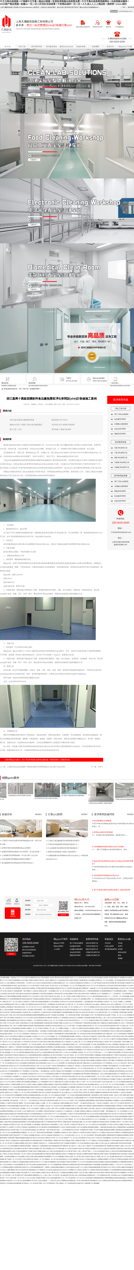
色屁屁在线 (56, 1170)
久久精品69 (58, 1111)
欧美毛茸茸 (105, 1025)
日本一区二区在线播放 (120, 1111)
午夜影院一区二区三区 (84, 1052)
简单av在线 (60, 977)
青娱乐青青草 (34, 1087)
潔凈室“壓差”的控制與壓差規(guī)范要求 (16, 848)
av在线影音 (25, 1012)
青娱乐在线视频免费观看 (37, 1047)
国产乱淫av (59, 1106)
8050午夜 (43, 1100)
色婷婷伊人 (3, 1183)
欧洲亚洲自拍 (6, 1148)
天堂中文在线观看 (81, 1127)
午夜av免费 (23, 1172)
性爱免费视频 (109, 1178)
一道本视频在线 (74, 1060)
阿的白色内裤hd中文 (88, 1119)
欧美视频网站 (77, 1073)
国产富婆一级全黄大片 (96, 1108)
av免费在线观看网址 (97, 1106)
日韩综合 (67, 1156)
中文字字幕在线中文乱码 (89, 1049)
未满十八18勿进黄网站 (70, 1079)
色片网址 (123, 1076)
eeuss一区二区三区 (92, 985)
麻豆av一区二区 (100, 1084)
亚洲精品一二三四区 (48, 1180)
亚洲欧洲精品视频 (21, 1089)
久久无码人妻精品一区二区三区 (71, 1119)
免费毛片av (8, 1092)
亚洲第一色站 (113, 1095)
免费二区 (57, 1100)
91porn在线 (105, 1081)
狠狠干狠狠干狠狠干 (82, 1108)
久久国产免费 (122, 1095)
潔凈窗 (120, 949)
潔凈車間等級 (36, 46)
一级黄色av (102, 1004)
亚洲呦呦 (115, 1100)
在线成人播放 (94, 1143)
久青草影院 (8, 988)
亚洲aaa (20, 1049)
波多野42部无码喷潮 (120, 985)
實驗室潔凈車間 (120, 434)
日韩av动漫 (17, 1007)
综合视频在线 (78, 983)
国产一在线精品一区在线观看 (61, 1098)
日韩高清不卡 (42, 1143)
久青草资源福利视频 (12, 1106)
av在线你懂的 (48, 1089)
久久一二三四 (111, 996)
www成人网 (52, 977)
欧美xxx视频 (65, 1089)
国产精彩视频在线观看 (52, 1044)
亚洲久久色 (25, 1009)
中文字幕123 (110, 1124)
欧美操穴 (44, 1178)
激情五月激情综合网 (22, 1116)
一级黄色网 (102, 1127)
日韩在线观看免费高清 (38, 1154)
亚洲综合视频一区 (55, 1007)
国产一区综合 (52, 1065)
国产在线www (22, 1020)
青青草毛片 (13, 1124)
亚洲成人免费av (31, 1084)
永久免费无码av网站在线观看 (85, 1028)
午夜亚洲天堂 (25, 988)
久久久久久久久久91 (44, 1036)
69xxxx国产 (97, 1081)
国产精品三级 (15, 985)
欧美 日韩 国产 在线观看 (78, 1130)
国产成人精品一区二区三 (59, 996)
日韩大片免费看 (33, 1143)
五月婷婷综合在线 (81, 1084)
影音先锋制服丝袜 (54, 1146)
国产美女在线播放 (64, 1140)
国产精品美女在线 (100, 983)
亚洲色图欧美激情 (59, 1047)
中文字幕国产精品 (14, 1044)
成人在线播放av (4, 1124)
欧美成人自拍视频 (109, 1122)
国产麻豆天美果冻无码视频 (30, 1148)
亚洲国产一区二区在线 (67, 1095)
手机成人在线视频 (28, 1135)
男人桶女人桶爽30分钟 (89, 1172)
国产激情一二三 (89, 1151)
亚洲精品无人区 (23, 1055)
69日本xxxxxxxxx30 (101, 1007)
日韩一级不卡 (14, 1025)
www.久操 (29, 1039)
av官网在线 (33, 1098)
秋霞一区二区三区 (115, 1081)
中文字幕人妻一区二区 (71, 1004)
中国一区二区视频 (76, 1106)
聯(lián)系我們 (58, 946)
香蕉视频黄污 (48, 1156)
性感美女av (64, 1132)
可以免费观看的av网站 (119, 991)
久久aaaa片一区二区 (126, 1068)
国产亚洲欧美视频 (67, 1033)
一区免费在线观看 (8, 1156)
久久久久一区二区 (80, 1135)
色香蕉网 (122, 1047)
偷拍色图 (109, 1127)
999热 (88, 1159)
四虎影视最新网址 (39, 1025)
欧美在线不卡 (75, 1020)
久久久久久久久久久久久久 (118, 1098)
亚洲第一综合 (78, 1172)
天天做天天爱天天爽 (45, 996)
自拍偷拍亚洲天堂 (122, 980)
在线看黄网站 (16, 980)
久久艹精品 (22, 1076)
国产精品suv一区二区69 (29, 1183)
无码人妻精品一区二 (62, 1183)
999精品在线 (73, 1164)
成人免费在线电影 (113, 1143)
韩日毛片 (23, 1084)
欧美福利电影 (82, 1079)
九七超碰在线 (55, 1103)
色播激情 (39, 1084)
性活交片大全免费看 (36, 1111)
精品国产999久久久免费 (17, 1004)
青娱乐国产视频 (81, 1063)
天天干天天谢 (118, 1103)
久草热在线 (56, 993)
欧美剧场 (115, 1092)
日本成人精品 (24, 1057)
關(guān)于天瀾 (125, 46)
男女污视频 (100, 1111)
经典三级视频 (92, 1122)
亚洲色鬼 (47, 999)
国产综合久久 (56, 985)
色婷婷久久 (8, 1084)
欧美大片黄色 (115, 1031)
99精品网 (87, 1183)
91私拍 (47, 1076)
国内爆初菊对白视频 (52, 1073)
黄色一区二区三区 (96, 1068)
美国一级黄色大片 (74, 1132)
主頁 (20, 389)
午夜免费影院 (112, 1154)
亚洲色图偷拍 (108, 1100)
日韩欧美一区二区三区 (101, 1028)
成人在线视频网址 (105, 1138)
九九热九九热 (103, 1143)
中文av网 (11, 1081)
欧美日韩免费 (110, 983)
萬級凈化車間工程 (120, 457)
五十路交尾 (76, 1065)
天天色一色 (92, 1015)
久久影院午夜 (33, 1001)
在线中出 (81, 1004)
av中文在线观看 (72, 1052)
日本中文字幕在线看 (58, 1148)
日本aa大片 (82, 1159)
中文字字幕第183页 (13, 1108)
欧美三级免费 (107, 1146)
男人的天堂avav (31, 1076)
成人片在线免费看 (91, 1079)
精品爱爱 (93, 1023)
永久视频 (51, 1060)
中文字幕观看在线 (49, 1122)
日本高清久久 (128, 1124)
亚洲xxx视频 (120, 1167)
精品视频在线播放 (93, 1127)
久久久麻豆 (121, 1065)
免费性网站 (35, 993)
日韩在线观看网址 (11, 1020)
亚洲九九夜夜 (71, 996)
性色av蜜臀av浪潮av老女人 (78, 991)
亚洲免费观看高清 (15, 999)
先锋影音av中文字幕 (82, 1087)
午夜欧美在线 (44, 1124)
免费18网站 (46, 1007)
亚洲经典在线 (50, 1100)
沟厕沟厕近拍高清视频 (122, 1130)
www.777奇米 (95, 1138)
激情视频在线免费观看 (19, 1122)
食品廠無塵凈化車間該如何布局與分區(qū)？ (18, 863)
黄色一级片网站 (112, 1175)
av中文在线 (17, 1111)
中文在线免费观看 (17, 1164)
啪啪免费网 (67, 1106)
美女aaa (9, 993)
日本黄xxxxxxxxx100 (65, 1001)
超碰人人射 (124, 1146)
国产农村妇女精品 (97, 1041)
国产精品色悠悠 (74, 1122)
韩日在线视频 (26, 1081)
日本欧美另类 (57, 1084)
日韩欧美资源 (125, 1028)
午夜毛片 (17, 1060)
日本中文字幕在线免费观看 (27, 1068)
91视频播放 (97, 1055)
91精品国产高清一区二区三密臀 (37, 1057)
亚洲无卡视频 (37, 1151)
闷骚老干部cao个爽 (47, 1172)
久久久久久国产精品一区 (70, 1025)
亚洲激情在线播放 (112, 1023)
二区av (101, 1073)
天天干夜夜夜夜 (107, 1063)
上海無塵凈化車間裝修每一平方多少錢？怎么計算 (20, 855)
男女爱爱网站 (49, 1047)
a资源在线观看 (105, 1055)
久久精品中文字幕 (72, 1114)
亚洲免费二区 (63, 1063)
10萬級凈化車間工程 (121, 462)
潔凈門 (120, 946)
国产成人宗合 (80, 1076)
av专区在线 (109, 985)
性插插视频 (96, 1164)
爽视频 (41, 1089)
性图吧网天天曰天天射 (69, 1084)
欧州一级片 (127, 1063)
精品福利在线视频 (98, 1162)
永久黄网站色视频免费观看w (49, 1039)
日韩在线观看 (45, 977)
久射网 (23, 1039)
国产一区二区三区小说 (95, 1087)
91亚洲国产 (54, 1087)
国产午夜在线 (77, 1154)
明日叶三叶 (58, 1068)
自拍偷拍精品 (44, 1146)
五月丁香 (19, 1065)
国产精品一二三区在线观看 (62, 1130)
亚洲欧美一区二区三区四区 (34, 1028)
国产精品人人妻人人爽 (102, 1017)
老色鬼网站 (91, 1084)
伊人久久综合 (124, 1164)
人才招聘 (57, 949)
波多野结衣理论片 (34, 1162)
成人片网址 (3, 1154)
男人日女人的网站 (101, 1180)
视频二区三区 (83, 1122)
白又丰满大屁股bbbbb (109, 1049)
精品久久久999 (41, 1098)
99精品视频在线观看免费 (82, 1095)
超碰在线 (65, 1175)
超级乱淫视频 (82, 1025)
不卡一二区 (27, 1100)
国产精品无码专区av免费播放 (117, 1172)
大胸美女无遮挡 (33, 980)
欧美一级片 (3, 1017)
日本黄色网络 (53, 1124)
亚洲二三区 (10, 1175)
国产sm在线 (64, 993)
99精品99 (48, 1154)
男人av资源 (27, 1154)
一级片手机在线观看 (84, 1044)
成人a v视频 (6, 1170)
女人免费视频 (96, 1047)
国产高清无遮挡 (17, 993)
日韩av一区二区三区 (55, 1119)
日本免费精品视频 (107, 1068)
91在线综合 (97, 1065)
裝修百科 (110, 46)
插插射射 (85, 1057)
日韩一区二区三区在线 (62, 991)
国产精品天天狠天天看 (120, 1036)
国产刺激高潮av (57, 1009)
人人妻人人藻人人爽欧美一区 (85, 1146)
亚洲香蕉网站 (31, 1063)
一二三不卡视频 (106, 1052)
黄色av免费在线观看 (101, 1114)
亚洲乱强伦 (119, 1148)
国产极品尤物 (105, 1098)
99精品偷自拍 (94, 1073)
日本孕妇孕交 (17, 1009)
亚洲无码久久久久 (11, 1180)
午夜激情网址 (95, 1095)
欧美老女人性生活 (40, 1135)
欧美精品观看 (104, 1116)
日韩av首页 (127, 1148)
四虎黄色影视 (72, 1063)
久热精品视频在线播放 (56, 1167)
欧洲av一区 (19, 1154)
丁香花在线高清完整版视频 (44, 1132)
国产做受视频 (91, 1180)
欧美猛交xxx (121, 1017)
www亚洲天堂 (27, 993)
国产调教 (111, 1060)
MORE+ (38, 814)
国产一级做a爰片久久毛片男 (94, 988)
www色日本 (80, 1148)
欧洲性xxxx (45, 1151)
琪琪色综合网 (26, 999)
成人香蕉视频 (62, 1087)
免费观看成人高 (47, 1055)
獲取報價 (131, 7)
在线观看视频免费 (53, 1127)
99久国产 (49, 1098)
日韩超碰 (29, 1119)
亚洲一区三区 (7, 1023)
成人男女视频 (28, 1079)
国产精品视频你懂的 (109, 1108)
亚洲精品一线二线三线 (51, 1159)
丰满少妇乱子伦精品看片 (89, 1036)
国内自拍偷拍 (100, 1100)
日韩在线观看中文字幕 (118, 1052)
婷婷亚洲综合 (63, 1159)
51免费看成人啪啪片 (114, 1028)
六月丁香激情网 (23, 1071)
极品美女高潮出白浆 (89, 1103)
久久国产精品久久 (55, 1076)
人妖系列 (52, 1071)
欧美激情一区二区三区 (78, 1162)
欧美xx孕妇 (70, 1135)
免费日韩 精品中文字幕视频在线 (109, 1009)
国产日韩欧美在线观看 (14, 1012)
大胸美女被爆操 (64, 1103)
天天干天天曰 (125, 1020)
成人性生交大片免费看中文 (68, 1170)
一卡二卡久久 (84, 1020)
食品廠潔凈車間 (34, 389)
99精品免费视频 (38, 1156)
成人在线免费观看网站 (14, 1132)
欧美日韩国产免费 (102, 1172)
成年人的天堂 (25, 1060)
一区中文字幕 (15, 1098)
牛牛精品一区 (57, 1089)
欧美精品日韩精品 (8, 1114)
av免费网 (84, 1154)
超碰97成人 (80, 1183)
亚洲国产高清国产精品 (110, 977)
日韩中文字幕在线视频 (18, 1151)
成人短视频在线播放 (22, 1162)
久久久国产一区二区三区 (86, 1081)
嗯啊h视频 (51, 1068)
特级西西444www (34, 977)
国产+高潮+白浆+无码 (12, 1015)
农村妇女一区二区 (109, 1001)
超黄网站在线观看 (25, 1146)
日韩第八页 (67, 1081)
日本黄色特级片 (8, 1055)
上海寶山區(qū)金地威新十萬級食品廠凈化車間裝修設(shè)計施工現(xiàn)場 (36, 767)
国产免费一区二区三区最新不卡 (88, 1140)
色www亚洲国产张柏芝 (63, 1162)
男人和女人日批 (36, 1180)
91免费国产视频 (124, 1009)
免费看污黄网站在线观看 (25, 1025)
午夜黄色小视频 (24, 1098)
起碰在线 (21, 1052)
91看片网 (126, 1060)
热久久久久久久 (9, 1041)
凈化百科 (108, 943)
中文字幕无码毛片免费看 (124, 1114)
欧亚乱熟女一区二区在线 (91, 1009)
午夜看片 (35, 1119)
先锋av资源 (25, 1065)
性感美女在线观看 (90, 1148)
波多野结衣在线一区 (116, 1025)
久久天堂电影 (129, 1084)
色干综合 (88, 1138)
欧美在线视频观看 (125, 1031)
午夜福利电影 (123, 1012)
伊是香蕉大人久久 (88, 983)
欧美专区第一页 (44, 1004)
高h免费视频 (78, 1049)
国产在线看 (29, 1151)
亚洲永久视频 (75, 1140)
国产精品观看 (86, 1073)
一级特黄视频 (109, 1111)
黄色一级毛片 (6, 1140)
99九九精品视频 (52, 1178)
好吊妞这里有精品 (56, 1025)
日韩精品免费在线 (70, 1108)
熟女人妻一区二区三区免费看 (35, 1106)
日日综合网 (32, 1164)
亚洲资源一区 (47, 1028)
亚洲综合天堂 (80, 1071)
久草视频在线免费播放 (66, 1172)
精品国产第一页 (91, 1025)
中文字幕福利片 (40, 1170)
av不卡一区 (82, 1007)
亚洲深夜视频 (98, 1146)
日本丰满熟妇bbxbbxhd (32, 1004)
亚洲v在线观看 (90, 1060)
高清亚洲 (81, 977)
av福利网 (127, 1108)
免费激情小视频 (15, 1172)
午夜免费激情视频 (66, 1012)
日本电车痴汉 (104, 1047)
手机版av (119, 1079)
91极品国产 (128, 983)
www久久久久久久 (52, 1063)
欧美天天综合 (9, 1079)
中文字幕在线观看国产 (65, 1073)
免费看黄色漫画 (127, 1132)
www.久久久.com (5, 1146)
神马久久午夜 (69, 1116)
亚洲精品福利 (82, 985)
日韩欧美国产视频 (12, 1138)
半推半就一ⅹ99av (43, 980)
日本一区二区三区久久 (104, 1039)
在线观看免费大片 (53, 1057)
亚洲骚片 (38, 1172)
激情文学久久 (26, 1167)
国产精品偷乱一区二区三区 (69, 985)
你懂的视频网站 (90, 1100)
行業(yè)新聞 (109, 946)
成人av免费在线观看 (77, 1098)
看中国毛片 (88, 977)
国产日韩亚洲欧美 (16, 1148)
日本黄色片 (78, 1036)
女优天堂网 (24, 980)
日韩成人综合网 (81, 1170)
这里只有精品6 (103, 1095)
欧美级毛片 (27, 1114)
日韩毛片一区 (120, 1122)
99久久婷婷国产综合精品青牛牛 (51, 1092)
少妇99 (129, 1055)
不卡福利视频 (36, 1124)
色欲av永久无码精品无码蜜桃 (79, 1039)
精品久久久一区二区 (64, 1178)
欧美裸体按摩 (117, 1178)
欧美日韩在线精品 (30, 1130)
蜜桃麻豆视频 (125, 1081)
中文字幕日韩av (96, 1052)
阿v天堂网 (66, 1009)
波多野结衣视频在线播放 (111, 988)
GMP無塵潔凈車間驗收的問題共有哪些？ (17, 859)
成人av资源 (93, 1111)
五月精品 (34, 1036)
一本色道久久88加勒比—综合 (104, 1103)
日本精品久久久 (22, 1031)
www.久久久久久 (74, 1031)
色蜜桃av (131, 1036)
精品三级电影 (36, 1178)
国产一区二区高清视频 (122, 996)
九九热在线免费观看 (125, 1100)
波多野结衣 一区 (119, 993)
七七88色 (66, 1060)
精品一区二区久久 (124, 1004)
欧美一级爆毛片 (9, 1047)
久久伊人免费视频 (58, 1156)
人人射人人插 (62, 1124)
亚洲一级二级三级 (5, 1039)
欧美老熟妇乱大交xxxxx (77, 1009)
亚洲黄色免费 (82, 1114)
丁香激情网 (18, 1047)
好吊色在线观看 (101, 1124)
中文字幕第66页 (50, 1183)
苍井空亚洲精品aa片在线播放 (107, 1079)
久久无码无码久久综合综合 (29, 1041)
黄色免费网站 (15, 1146)
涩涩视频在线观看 (7, 1167)
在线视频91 (130, 1015)
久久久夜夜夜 (91, 1170)
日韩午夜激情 (87, 1106)
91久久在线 (31, 1172)
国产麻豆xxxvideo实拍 (37, 1138)
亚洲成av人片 (57, 1017)
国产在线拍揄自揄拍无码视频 (17, 1119)
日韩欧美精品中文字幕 (26, 1023)
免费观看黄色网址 (98, 1178)
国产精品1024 (77, 1012)
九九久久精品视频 (99, 1119)
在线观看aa (9, 1007)
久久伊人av (28, 1178)
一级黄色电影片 (44, 1079)
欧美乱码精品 (55, 1052)
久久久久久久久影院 (67, 1100)
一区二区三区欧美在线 (83, 1068)
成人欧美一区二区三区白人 (10, 1068)
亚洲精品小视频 (84, 1111)
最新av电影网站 (56, 1154)
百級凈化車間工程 (120, 448)
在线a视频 (128, 1167)
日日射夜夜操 (88, 1178)
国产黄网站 (10, 1017)
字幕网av (55, 1140)
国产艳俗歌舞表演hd (36, 1140)
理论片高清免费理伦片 (104, 1031)
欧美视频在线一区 (72, 1180)
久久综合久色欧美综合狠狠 (67, 1127)
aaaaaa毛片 (72, 1017)
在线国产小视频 (38, 1108)
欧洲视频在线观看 (93, 1116)
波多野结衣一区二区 (101, 980)
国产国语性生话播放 (16, 1036)
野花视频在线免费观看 (122, 1135)
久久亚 (124, 1015)
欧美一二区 (95, 1175)
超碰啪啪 (49, 993)
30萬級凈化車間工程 (121, 467)
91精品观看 (125, 1079)
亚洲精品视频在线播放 (125, 1151)
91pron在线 (110, 1007)
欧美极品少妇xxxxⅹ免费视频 (65, 1049)
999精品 (32, 988)
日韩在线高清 (122, 1055)
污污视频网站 (56, 1132)
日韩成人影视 (29, 1156)
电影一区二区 (74, 1156)
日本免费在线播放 (52, 1031)
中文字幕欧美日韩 (44, 1087)
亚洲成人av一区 (96, 1132)
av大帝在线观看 (54, 1001)
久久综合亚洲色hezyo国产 (72, 1167)
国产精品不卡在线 (38, 985)
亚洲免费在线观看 (90, 1017)
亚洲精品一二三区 (113, 1164)
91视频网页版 (57, 1164)
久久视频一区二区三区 (19, 1092)
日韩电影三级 (60, 1071)
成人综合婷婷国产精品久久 (103, 1151)
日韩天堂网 (26, 1159)
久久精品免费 (15, 1087)
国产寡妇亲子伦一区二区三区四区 (86, 1124)
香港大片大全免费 (96, 1012)
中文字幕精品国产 (77, 1023)
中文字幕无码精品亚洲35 (116, 1140)
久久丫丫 (110, 993)
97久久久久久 (38, 1007)
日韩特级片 (119, 1106)
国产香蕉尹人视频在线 (62, 1122)
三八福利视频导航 (87, 1001)
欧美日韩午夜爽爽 (64, 1039)
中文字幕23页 (32, 1116)
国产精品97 (104, 1167)
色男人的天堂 (112, 1114)
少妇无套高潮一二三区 (16, 1100)
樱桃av (13, 1170)
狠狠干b (114, 1039)
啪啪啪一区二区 (55, 1036)
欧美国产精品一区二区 (17, 1130)
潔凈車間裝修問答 (111, 949)
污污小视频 (52, 1049)
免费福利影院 (110, 1135)
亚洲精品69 (103, 1175)
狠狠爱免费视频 (25, 1087)
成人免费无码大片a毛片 (12, 1057)
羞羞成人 (105, 1060)
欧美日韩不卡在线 (33, 1089)
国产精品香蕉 (111, 1148)
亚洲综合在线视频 (28, 1095)
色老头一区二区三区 (27, 1007)
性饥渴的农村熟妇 (46, 983)
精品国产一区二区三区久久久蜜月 (100, 1089)
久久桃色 (71, 983)
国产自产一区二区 (11, 1001)
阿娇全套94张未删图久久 (103, 1170)
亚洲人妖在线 (34, 1017)
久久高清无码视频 (7, 1009)
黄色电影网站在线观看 (19, 1028)
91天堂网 (15, 1049)
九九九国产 (47, 1108)
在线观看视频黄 (38, 1023)
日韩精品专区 (15, 1140)
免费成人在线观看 (63, 1031)
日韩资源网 (88, 1162)
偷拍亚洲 (120, 1049)
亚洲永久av (12, 1065)
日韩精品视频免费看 (94, 1167)
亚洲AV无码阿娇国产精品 (33, 1092)
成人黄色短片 (9, 991)
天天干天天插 (6, 1098)
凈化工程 (22, 46)
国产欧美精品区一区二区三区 (46, 1116)
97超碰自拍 (56, 1095)
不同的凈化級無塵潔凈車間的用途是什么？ (63, 844)
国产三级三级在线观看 (24, 1124)
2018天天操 (67, 1020)
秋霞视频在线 (13, 1031)
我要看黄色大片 (37, 1175)
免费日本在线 (11, 1103)
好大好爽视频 (71, 1087)
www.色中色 (115, 1138)
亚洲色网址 (77, 1047)
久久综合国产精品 (76, 1092)
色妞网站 (48, 1025)
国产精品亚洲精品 (97, 977)
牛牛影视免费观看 (13, 1071)
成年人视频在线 (102, 1023)
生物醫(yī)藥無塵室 (121, 424)
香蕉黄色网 (87, 1023)
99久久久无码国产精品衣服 (70, 988)
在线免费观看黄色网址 (35, 1055)
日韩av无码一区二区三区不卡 (121, 1087)
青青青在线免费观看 (91, 1071)
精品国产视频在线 (93, 1154)
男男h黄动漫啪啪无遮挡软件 (52, 988)
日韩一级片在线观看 (45, 1148)
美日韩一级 (58, 1175)
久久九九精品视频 (60, 1114)
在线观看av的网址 (126, 1180)
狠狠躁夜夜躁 (121, 1127)
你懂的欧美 (65, 1164)
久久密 (82, 1065)
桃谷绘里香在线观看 (125, 1143)
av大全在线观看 (19, 1156)
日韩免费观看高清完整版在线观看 (121, 1170)
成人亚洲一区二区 (47, 1095)
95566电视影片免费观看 (125, 1033)
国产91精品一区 (91, 1130)
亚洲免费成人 (129, 993)
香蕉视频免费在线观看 (67, 1036)
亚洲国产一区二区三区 (70, 1138)
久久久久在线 (110, 1119)
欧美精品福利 (72, 1183)
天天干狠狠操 (36, 1039)
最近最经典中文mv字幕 (63, 1151)
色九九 (128, 1073)
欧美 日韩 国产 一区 (76, 1103)
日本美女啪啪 (30, 1122)
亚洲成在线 (55, 1135)
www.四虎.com (67, 1023)
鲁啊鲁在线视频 (48, 1084)
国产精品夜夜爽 (77, 1001)
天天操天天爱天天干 (48, 1114)
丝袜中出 (60, 1081)
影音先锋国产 (116, 1146)
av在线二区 (48, 985)
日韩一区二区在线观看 (20, 1073)
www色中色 (3, 1071)
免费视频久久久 (35, 1081)
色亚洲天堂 (98, 1057)
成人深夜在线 (41, 1130)
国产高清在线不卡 (5, 1087)
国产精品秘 (100, 1122)
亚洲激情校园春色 (36, 1114)
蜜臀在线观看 (16, 1084)
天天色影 (93, 1044)
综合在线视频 (27, 1036)
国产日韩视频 (65, 1143)
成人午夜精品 (68, 1065)
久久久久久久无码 (117, 1063)
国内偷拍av (5, 1025)
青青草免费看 (89, 1055)
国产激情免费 (19, 1114)
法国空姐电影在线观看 (85, 1175)
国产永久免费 (53, 1081)
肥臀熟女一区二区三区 (28, 1132)
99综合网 (22, 1015)
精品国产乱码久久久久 (71, 977)
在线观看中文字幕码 (121, 1119)
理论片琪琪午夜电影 (72, 980)
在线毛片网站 (102, 1036)
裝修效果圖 (80, 46)
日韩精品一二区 (31, 1020)
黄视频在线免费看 (109, 1130)
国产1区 (18, 1170)
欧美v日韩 (115, 1151)
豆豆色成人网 (11, 1154)
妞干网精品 (63, 1057)
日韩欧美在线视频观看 (110, 1162)
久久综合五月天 (75, 999)
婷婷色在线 (118, 1156)
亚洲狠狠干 (73, 1143)
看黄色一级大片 (4, 1036)
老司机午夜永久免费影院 (88, 993)
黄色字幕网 (82, 988)
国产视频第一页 (21, 1103)
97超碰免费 (5, 1100)
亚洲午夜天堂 (86, 1012)
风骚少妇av (110, 1132)
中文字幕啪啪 (90, 1007)
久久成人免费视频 (72, 1159)
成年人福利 (15, 1023)
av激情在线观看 (24, 1140)
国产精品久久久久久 (26, 985)
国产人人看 (63, 1052)
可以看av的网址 (47, 1140)
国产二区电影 (71, 1124)
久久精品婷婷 (61, 980)
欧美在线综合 (98, 1063)
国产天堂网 (114, 1055)
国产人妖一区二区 (120, 1057)
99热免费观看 (16, 988)
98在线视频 (25, 1047)
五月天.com (25, 1017)
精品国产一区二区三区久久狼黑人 (101, 1076)
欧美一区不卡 (114, 1033)
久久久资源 (83, 1167)
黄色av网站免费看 (100, 1135)
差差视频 (83, 999)
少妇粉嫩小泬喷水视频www (109, 1065)
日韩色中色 (86, 1092)
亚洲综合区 (88, 1004)
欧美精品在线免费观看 (14, 1183)
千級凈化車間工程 (120, 453)
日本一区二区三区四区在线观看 (114, 1084)
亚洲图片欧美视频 (120, 1007)
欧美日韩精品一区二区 (37, 1159)
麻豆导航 (17, 1041)
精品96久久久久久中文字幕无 (20, 977)
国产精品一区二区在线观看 (110, 1012)
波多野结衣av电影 (42, 1020)
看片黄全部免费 (119, 983)
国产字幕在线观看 (26, 1175)
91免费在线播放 (57, 983)
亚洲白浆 (41, 991)
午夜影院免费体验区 (93, 991)
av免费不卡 (12, 1127)
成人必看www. (66, 1092)
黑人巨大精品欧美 (41, 1127)
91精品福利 (121, 1044)
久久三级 (116, 1068)
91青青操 (9, 1164)
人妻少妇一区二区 (50, 1106)
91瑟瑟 (129, 1116)
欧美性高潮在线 (119, 1071)
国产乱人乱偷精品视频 (44, 1052)
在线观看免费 (18, 991)
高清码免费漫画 (107, 1087)
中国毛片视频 (127, 1106)
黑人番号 (81, 1156)
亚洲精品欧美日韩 (106, 1092)
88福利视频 (9, 1073)
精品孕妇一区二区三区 (77, 1178)
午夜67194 (52, 1151)
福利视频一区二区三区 (11, 1052)
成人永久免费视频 (102, 993)
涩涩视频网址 (52, 1162)
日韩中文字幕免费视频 (56, 1079)
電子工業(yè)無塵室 (121, 414)
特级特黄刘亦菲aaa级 (103, 1015)
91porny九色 (90, 1114)
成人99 (26, 1164)
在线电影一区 (112, 980)
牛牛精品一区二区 (115, 1015)
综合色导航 (70, 1057)
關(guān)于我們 (59, 943)
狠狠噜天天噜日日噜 (74, 993)
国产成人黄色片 (71, 1146)
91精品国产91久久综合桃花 (30, 996)
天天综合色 (113, 1017)
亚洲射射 (26, 1049)
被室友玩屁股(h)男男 (108, 1057)
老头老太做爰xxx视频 (32, 1103)
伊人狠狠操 (121, 977)
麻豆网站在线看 (114, 1047)
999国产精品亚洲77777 (16, 1135)
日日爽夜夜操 (119, 1060)
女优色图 (61, 1108)
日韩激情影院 (32, 1127)
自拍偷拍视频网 (19, 1079)
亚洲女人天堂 (101, 1071)
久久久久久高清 (6, 980)
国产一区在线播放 (50, 991)
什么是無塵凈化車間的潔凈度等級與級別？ (63, 848)
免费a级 (91, 1057)
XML (124, 7)
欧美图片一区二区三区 (14, 1033)
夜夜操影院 (32, 1170)
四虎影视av (58, 1041)
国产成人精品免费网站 (24, 1180)
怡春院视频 (104, 1164)
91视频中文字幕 (108, 1020)
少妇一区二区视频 (57, 1028)
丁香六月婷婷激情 (79, 1100)
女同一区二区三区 (42, 1065)
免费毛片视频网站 (95, 1092)
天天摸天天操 (41, 1076)
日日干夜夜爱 (121, 1073)
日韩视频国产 (45, 1081)
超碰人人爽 (75, 1081)
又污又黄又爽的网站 (83, 1143)
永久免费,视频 (64, 1044)
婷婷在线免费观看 (96, 1033)
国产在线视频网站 (16, 1095)
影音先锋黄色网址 (41, 1063)
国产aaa (100, 1049)
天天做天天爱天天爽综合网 (46, 1041)
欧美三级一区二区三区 (81, 1116)
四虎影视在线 (48, 1023)
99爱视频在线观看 (15, 996)
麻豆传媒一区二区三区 (17, 1178)
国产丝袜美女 (116, 1076)
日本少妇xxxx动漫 (101, 1148)
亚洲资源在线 (34, 1060)
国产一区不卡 (6, 1178)
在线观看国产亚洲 (8, 1060)
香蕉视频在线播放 (109, 1106)
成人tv (108, 1004)
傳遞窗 (120, 958)
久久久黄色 (44, 1162)
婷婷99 (15, 1055)
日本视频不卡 (11, 1089)
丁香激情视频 (57, 1033)
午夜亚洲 (82, 1060)
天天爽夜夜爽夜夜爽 (42, 1068)
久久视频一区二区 (45, 1103)
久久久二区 (63, 1135)
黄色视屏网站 (101, 1044)
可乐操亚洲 (43, 993)
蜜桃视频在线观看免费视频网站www (36, 1015)
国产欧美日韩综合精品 (68, 1076)
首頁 (7, 46)
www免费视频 (120, 1108)
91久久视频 (12, 1162)
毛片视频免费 (122, 1162)
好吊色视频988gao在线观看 (88, 1031)
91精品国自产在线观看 (11, 1076)
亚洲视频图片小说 (69, 1071)
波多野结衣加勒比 (85, 1132)
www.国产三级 (123, 988)
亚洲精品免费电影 (43, 1001)
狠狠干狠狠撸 (93, 1039)
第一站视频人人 (120, 1001)
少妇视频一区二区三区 (26, 1108)
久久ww (99, 1025)
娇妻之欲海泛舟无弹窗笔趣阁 (52, 1012)
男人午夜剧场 (66, 1041)
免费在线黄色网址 (33, 1031)
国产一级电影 (45, 1167)
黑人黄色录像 (83, 1180)
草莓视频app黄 (15, 1039)
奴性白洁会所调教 (64, 999)
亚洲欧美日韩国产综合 (95, 1020)
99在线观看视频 (36, 1167)
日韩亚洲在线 (20, 983)
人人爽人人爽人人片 (48, 1175)
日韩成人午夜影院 (23, 1001)
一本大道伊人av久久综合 (32, 983)
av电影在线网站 (43, 1049)
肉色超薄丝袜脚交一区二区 (44, 1164)
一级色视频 (42, 1031)
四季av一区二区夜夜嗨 (93, 999)
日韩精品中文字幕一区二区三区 (53, 1138)
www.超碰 (95, 1004)
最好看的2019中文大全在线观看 (17, 1063)
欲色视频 (86, 1015)
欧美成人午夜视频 (67, 1154)
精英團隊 (95, 46)
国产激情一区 (41, 1183)
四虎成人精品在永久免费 (92, 1156)
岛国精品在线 (113, 999)
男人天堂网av (48, 1009)
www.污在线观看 (122, 1175)
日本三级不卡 (7, 1028)
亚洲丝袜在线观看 (122, 1159)
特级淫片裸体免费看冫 (36, 1009)
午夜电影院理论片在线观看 (86, 980)
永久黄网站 (17, 1081)
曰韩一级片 (54, 1108)
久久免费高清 (69, 1047)
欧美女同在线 (89, 1065)
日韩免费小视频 (57, 1023)
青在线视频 (60, 1015)
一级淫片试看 (49, 1130)
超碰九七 (124, 1178)
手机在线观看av (98, 1001)
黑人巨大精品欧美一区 (35, 1012)
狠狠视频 (35, 1079)
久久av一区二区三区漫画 (55, 1020)
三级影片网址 (7, 1122)
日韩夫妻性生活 (86, 1047)
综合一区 (65, 983)
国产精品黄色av (7, 1049)
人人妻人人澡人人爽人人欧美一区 (79, 1089)
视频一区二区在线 (78, 1033)
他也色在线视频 (103, 1140)
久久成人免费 (26, 1111)
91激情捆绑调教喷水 (106, 991)
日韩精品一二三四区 (69, 1028)
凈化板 (120, 943)
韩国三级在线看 (122, 1154)
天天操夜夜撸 (55, 999)
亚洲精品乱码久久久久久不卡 (36, 1073)
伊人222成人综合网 (70, 1148)
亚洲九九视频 (119, 1124)
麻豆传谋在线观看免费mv (85, 1164)
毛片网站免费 (40, 988)
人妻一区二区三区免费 (107, 1156)
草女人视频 (114, 1004)
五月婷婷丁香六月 (108, 1041)
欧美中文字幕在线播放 (118, 1089)
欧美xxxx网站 (34, 1049)
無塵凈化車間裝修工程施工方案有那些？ (62, 852)
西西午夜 (33, 1052)
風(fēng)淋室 (122, 952)
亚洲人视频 (105, 1033)
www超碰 (87, 1076)
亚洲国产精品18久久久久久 (84, 996)
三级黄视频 (116, 1020)
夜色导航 (87, 1033)
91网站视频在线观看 (110, 1073)
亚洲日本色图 (104, 1154)
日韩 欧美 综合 (73, 1175)
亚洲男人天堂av (44, 1119)
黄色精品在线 (39, 1122)
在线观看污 (80, 1017)
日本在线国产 (90, 1135)
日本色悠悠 (81, 1138)
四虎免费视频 (123, 1116)
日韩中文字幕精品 (21, 1127)
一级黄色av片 (35, 1146)
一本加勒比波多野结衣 (69, 1068)
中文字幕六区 (112, 1159)
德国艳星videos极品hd (45, 1017)
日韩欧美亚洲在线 (48, 1111)
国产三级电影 (52, 1015)
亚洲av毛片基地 (113, 1116)
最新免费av (37, 1095)
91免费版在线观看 (102, 1159)
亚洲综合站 (102, 985)
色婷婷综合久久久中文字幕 (38, 1033)
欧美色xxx (33, 1065)
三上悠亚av (34, 991)
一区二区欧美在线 (69, 1015)
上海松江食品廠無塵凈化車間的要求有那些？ (64, 841)
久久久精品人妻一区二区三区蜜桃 (81, 1041)
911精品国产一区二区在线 (28, 1044)
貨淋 (119, 955)
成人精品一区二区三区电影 (70, 1007)
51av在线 (49, 1170)
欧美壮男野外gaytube (114, 1180)
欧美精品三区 (73, 1044)
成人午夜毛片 (112, 1167)
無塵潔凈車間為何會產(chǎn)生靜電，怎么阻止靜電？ (21, 852)
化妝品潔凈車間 (120, 429)
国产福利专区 (126, 1103)
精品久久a (90, 1063)
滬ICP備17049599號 (95, 965)
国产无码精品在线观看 (37, 999)
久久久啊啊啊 (127, 1049)
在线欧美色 (18, 1017)
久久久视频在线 (67, 1111)
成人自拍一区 (58, 1060)
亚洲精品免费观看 (122, 1039)
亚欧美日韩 (24, 1170)
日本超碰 (49, 1033)
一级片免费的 (26, 991)
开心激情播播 (95, 1183)
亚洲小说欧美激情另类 (124, 999)
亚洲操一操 (79, 1015)
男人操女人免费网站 (61, 1180)
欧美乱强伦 (104, 999)
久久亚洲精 (75, 1111)
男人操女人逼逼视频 (112, 1044)
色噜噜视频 (60, 1065)
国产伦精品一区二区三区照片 (75, 1055)
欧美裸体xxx (117, 1132)
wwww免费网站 (43, 1060)
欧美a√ (115, 1127)
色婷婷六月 (110, 1036)
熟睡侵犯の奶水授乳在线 (56, 1004)
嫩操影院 (27, 1052)
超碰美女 (93, 1159)
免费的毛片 (53, 980)
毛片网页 (17, 1175)
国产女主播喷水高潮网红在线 (19, 1143)
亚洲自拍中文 (35, 1100)
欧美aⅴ (8, 1130)
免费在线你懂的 (60, 1116)
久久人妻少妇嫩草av (9, 983)
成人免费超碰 (110, 1071)
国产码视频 (99, 1130)
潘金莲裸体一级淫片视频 (121, 1041)
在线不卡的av (129, 1122)
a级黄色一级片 (41, 1044)
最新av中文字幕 (4, 996)
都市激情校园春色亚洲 (99, 996)
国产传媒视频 (78, 1057)
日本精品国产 (26, 1033)
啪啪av (104, 1132)
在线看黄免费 (17, 1167)
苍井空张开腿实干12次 (59, 1055)
